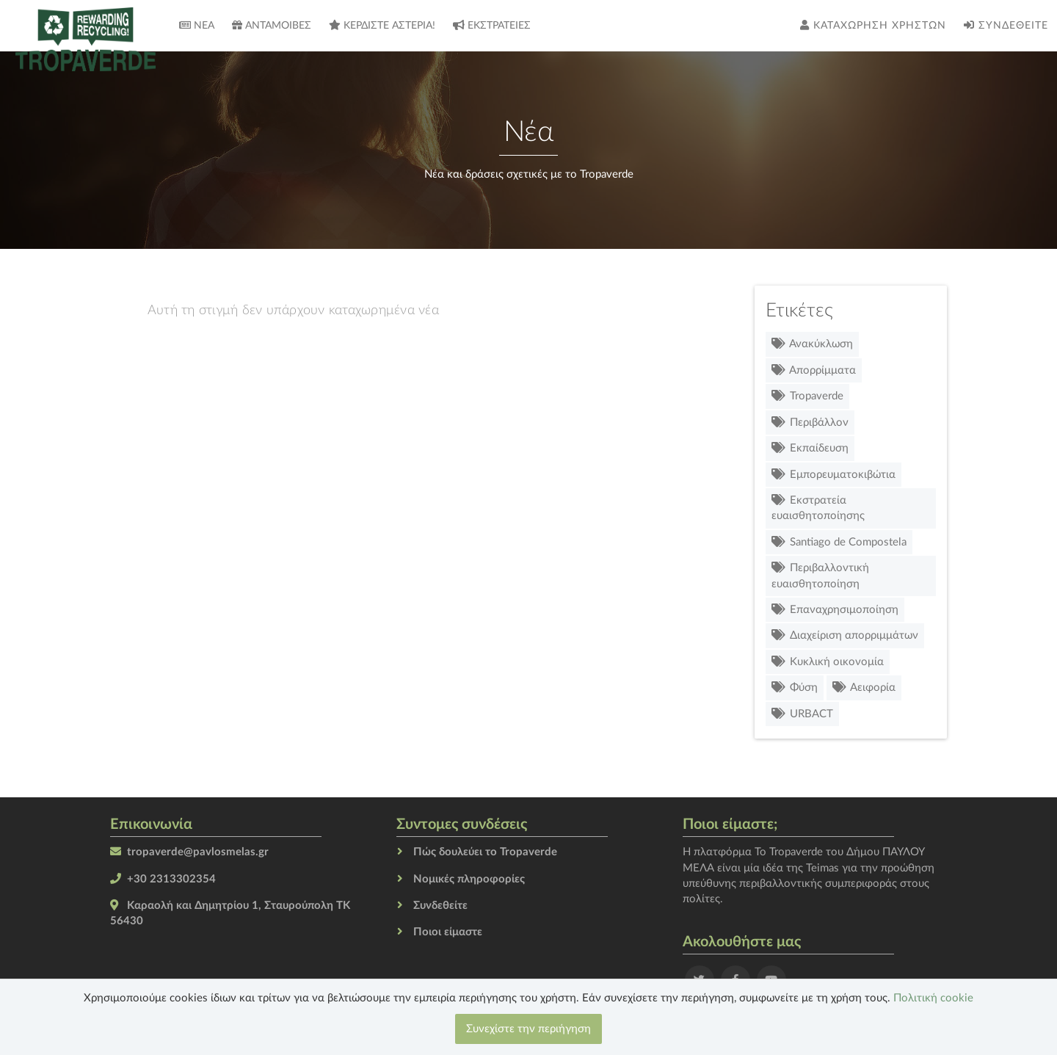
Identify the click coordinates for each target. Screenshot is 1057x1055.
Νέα (196, 25)
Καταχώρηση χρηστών (873, 25)
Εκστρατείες (492, 25)
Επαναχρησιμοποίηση (834, 609)
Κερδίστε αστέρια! (382, 25)
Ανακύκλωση (812, 343)
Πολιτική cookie (933, 998)
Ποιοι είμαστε (447, 932)
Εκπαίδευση (810, 448)
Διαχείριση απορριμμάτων (844, 635)
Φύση (794, 687)
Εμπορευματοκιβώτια (833, 474)
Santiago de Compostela (839, 542)
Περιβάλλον (810, 422)
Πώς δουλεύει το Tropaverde (485, 852)
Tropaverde (807, 396)
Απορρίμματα (813, 370)
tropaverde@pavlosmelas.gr (198, 852)
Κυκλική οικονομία (827, 661)
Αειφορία (864, 687)
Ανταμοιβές (271, 25)
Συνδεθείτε (1006, 25)
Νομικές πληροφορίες (469, 879)
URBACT (802, 713)
